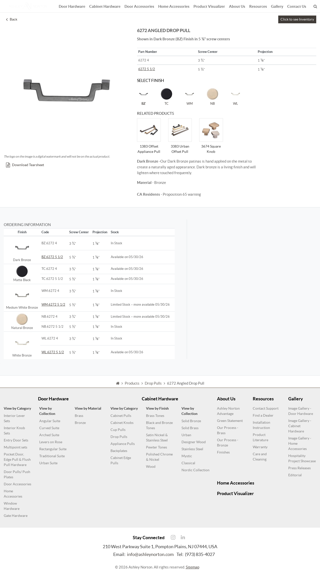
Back (11, 19)
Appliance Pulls (122, 444)
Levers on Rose (50, 442)
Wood (151, 467)
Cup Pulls (118, 430)
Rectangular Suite (52, 449)
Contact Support (265, 408)
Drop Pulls (118, 437)
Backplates (118, 451)
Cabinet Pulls (120, 416)
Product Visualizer (209, 6)
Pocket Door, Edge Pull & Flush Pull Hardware (17, 459)
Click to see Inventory (297, 19)
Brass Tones (155, 416)
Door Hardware (72, 6)
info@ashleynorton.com (150, 554)
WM (189, 96)
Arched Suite (49, 435)
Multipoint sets (15, 447)
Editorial (295, 475)
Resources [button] (258, 6)
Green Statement (230, 421)
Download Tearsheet (25, 165)
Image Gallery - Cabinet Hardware (299, 426)
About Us (237, 6)
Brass (79, 416)
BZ (143, 96)
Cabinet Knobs (122, 423)
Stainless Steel (192, 449)
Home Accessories (174, 6)
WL (235, 96)
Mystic (187, 456)
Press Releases (299, 468)
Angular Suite (49, 421)
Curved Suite (49, 428)
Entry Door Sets (16, 440)
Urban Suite (48, 463)
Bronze (80, 423)
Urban (186, 435)
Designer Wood (194, 442)
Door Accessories (139, 6)
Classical (188, 463)
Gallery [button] (277, 6)
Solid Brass (190, 428)
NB (212, 96)
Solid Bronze (191, 421)
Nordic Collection (196, 470)
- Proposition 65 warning (169, 194)
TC (166, 96)
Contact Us (296, 6)
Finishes (223, 452)
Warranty (260, 447)
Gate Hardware (16, 516)
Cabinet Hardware (104, 6)
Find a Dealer (263, 415)
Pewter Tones (156, 447)
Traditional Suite (52, 456)
